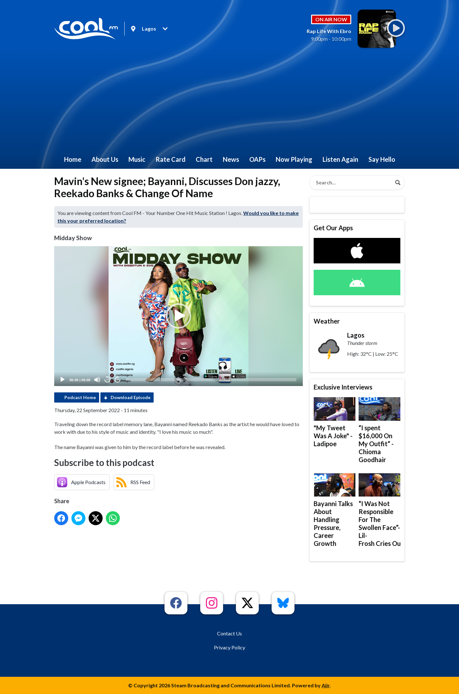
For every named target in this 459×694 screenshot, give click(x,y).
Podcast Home (80, 397)
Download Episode (130, 397)
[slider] (211, 379)
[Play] (62, 379)
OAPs (257, 159)
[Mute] (97, 379)
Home (72, 159)
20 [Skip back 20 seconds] (107, 379)
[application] (178, 316)
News (231, 159)
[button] (178, 316)
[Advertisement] (229, 102)
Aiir (326, 685)
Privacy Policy (229, 647)
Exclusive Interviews (343, 387)
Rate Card (171, 159)
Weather (327, 321)
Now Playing (294, 159)
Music (136, 159)
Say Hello (381, 159)
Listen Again (340, 159)
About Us (104, 159)
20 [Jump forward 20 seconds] (117, 379)
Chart (204, 159)
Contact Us (229, 633)
